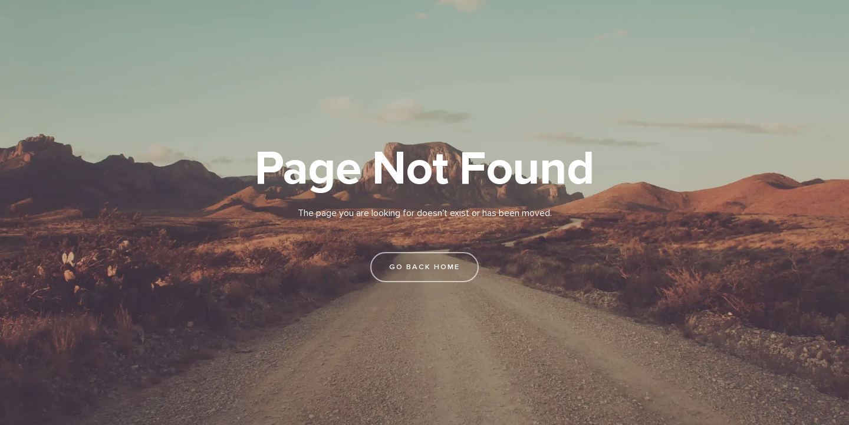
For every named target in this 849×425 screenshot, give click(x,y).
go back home (424, 267)
